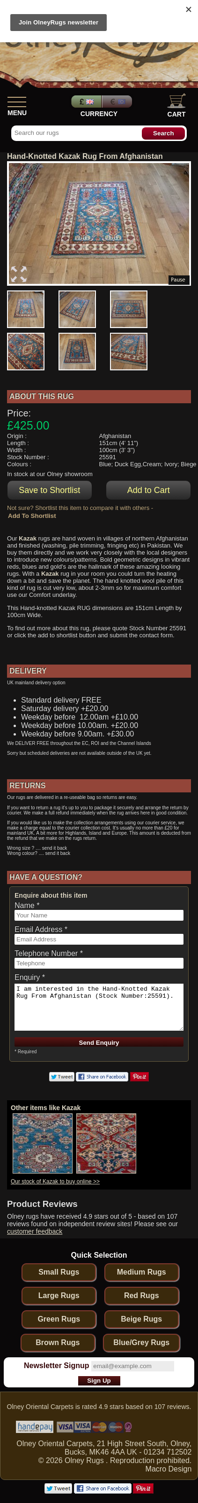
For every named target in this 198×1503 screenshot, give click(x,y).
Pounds (85, 101)
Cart (176, 105)
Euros (118, 101)
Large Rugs (59, 1295)
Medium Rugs (141, 1272)
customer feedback (34, 1231)
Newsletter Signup (56, 1366)
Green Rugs (58, 1319)
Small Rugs (58, 1272)
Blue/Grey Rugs (141, 1342)
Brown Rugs (58, 1342)
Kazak (28, 538)
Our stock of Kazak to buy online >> (55, 1181)
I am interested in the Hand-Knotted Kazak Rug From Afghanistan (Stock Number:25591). (99, 1007)
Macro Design (169, 1469)
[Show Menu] (16, 100)
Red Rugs (141, 1295)
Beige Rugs (141, 1319)
